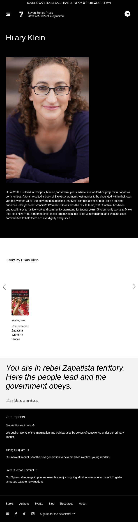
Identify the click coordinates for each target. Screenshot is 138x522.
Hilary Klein (19, 320)
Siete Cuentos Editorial (20, 470)
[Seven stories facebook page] (16, 514)
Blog (51, 503)
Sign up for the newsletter (55, 514)
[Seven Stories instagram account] (32, 514)
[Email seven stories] (7, 514)
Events (38, 503)
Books (9, 503)
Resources (66, 503)
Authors (24, 503)
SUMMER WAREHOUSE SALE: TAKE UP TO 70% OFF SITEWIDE (63, 2)
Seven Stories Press (40, 12)
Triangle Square (15, 449)
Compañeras (30, 400)
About (82, 503)
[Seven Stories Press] (21, 14)
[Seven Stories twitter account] (24, 514)
